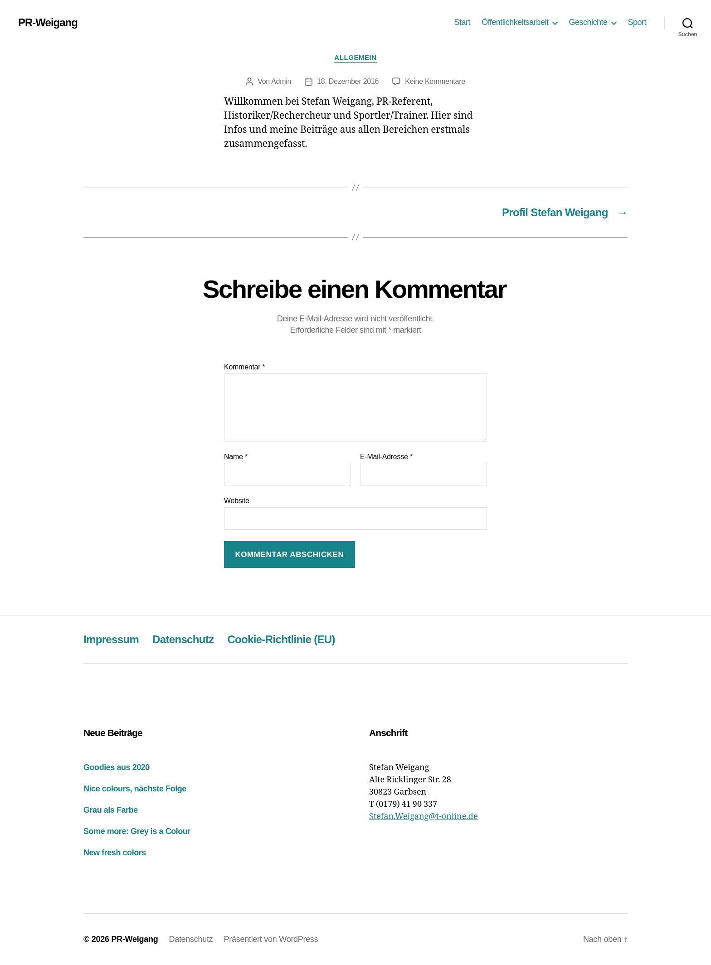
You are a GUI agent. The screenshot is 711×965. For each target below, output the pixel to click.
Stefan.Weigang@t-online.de (423, 816)
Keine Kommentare (435, 81)
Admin (281, 81)
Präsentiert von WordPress (271, 939)
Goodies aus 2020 (116, 767)
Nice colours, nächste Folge (134, 788)
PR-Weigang (48, 22)
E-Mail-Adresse (386, 457)
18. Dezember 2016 (348, 81)
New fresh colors (114, 852)
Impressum (111, 639)
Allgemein (355, 57)
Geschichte (588, 22)
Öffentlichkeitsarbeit (515, 22)
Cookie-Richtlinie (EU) (281, 639)
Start (462, 22)
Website (236, 500)
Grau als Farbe (110, 810)
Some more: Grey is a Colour (136, 831)
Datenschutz (183, 639)
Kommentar (244, 367)
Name (236, 457)
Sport (637, 22)
